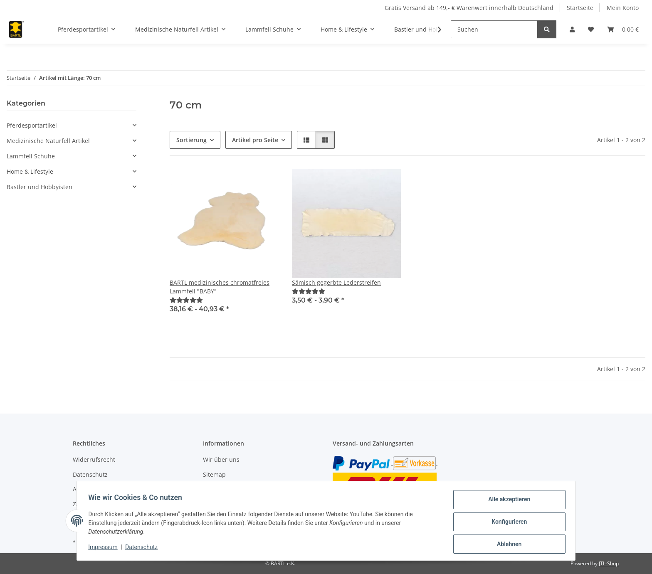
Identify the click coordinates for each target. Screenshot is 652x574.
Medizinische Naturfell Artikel (48, 141)
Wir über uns (221, 459)
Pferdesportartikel (32, 125)
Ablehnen (507, 544)
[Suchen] (494, 29)
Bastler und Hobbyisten (39, 187)
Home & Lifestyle (30, 171)
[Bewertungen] (186, 300)
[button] (572, 29)
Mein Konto (623, 8)
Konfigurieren (507, 523)
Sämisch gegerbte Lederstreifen (336, 282)
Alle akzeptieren (507, 501)
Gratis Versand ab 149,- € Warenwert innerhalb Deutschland (469, 8)
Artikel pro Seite (255, 140)
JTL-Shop (609, 563)
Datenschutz (143, 548)
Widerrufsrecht (94, 459)
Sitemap (214, 474)
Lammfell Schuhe (31, 156)
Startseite (580, 8)
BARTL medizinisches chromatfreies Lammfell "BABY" (219, 286)
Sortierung (191, 140)
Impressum (104, 548)
